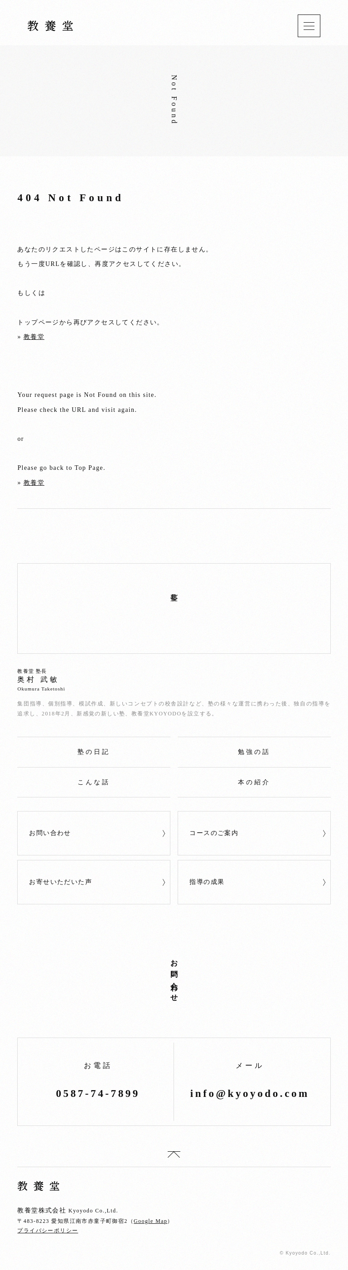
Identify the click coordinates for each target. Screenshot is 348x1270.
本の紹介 (254, 782)
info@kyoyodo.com (249, 1093)
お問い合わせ (50, 833)
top (174, 1154)
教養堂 (34, 336)
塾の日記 (94, 751)
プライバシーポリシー (47, 1230)
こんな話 (94, 782)
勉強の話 (254, 751)
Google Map (150, 1221)
